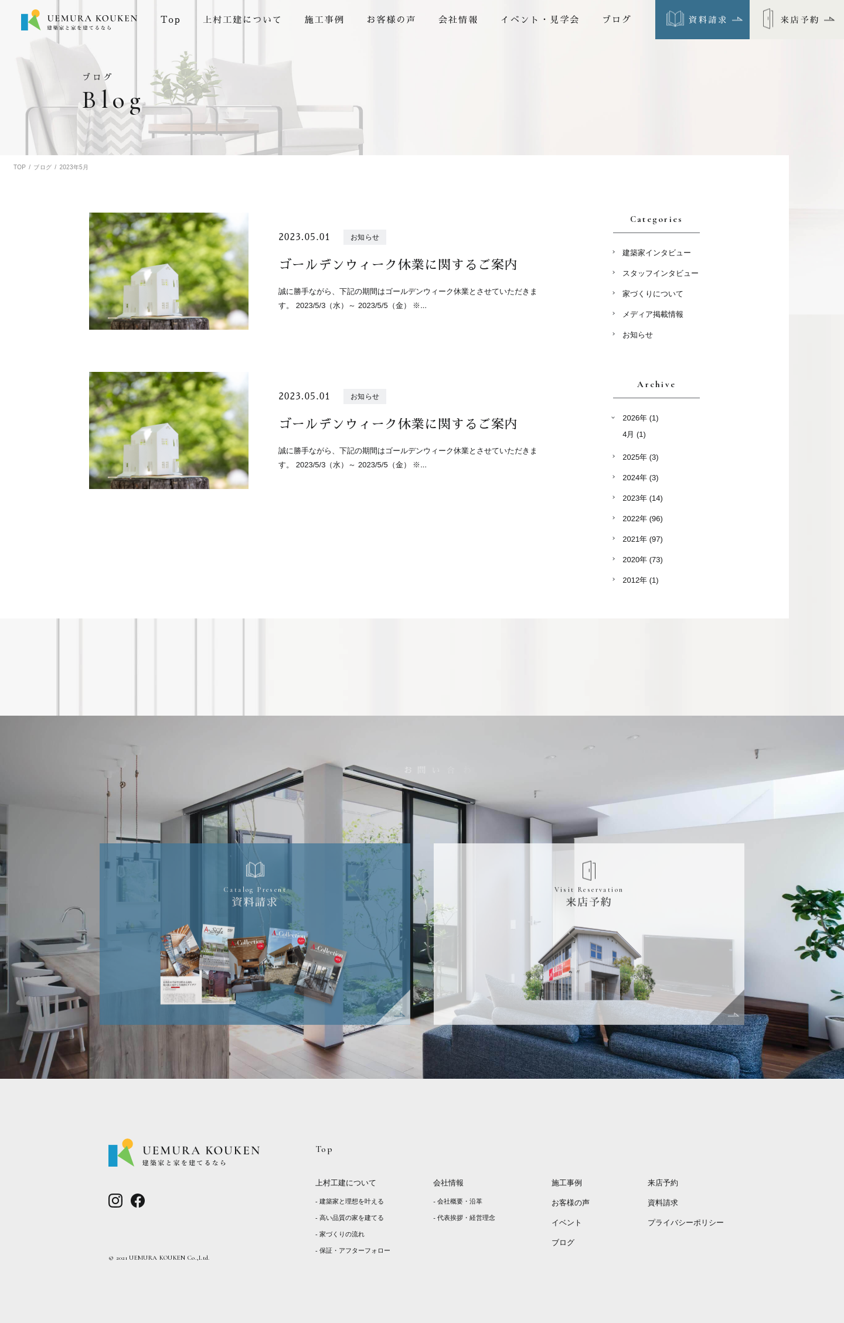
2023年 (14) (642, 498)
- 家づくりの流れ (340, 1233)
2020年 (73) (642, 559)
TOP (19, 167)
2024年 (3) (640, 477)
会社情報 (458, 19)
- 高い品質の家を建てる (349, 1217)
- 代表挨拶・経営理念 (464, 1217)
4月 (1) (634, 434)
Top (171, 19)
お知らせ (637, 334)
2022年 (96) (642, 518)
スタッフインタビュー (660, 273)
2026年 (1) (640, 417)
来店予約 (663, 1182)
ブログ (617, 19)
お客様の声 (391, 19)
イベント (567, 1222)
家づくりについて (652, 293)
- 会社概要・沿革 (457, 1201)
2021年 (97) (642, 539)
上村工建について (243, 19)
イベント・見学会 (540, 19)
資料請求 (663, 1202)
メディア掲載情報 (652, 314)
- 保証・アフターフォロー (352, 1250)
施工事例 (325, 19)
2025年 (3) (640, 457)
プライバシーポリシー (686, 1222)
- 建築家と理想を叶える (349, 1201)
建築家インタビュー (656, 252)
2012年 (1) (640, 580)
